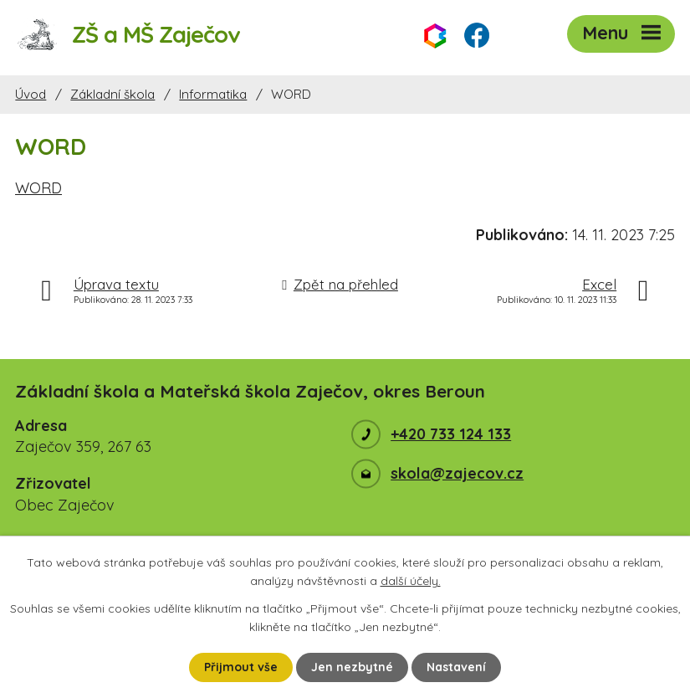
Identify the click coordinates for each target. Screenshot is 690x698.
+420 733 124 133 (451, 434)
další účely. (411, 580)
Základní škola (112, 94)
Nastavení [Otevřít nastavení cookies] (456, 667)
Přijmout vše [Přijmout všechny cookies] (241, 667)
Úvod (30, 94)
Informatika (213, 94)
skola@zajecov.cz (457, 473)
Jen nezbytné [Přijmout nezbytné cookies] (352, 667)
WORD (38, 188)
